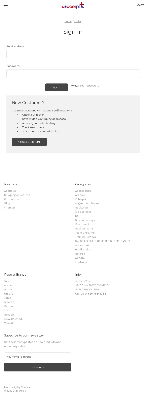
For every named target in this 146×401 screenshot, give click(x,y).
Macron (9, 302)
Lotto (7, 310)
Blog (7, 203)
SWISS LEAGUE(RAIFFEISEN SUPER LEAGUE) (102, 241)
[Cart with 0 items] (140, 5)
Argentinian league (87, 203)
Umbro (8, 293)
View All (9, 323)
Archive (80, 195)
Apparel (80, 258)
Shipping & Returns (17, 195)
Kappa (8, 306)
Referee (80, 253)
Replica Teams (84, 228)
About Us (10, 191)
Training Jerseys (85, 237)
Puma (8, 289)
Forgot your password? (86, 85)
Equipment (82, 224)
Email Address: (15, 46)
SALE (78, 216)
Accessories (83, 191)
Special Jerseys (85, 220)
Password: (13, 66)
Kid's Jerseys (83, 211)
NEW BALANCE (13, 319)
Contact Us (11, 199)
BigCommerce (25, 387)
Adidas (8, 285)
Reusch (9, 314)
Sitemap (9, 207)
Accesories (82, 245)
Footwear (81, 262)
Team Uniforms (85, 232)
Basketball (82, 207)
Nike (7, 281)
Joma (7, 298)
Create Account (29, 142)
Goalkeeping (83, 249)
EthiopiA (80, 199)
